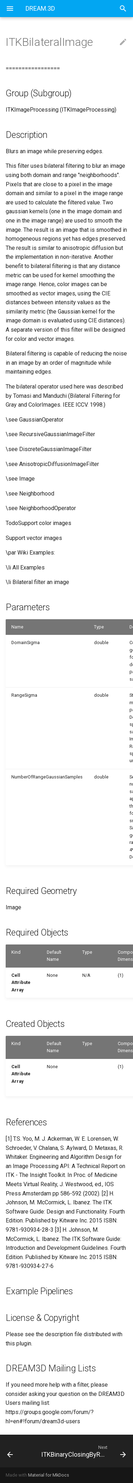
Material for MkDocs (48, 1475)
